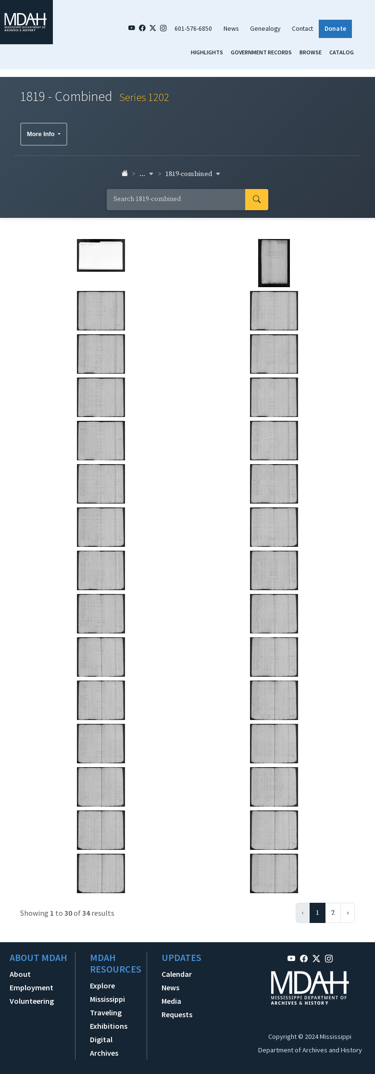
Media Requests (177, 1007)
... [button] (146, 174)
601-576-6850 (193, 29)
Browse (311, 52)
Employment (31, 987)
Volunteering (32, 1001)
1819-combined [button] (193, 174)
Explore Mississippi (107, 992)
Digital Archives (104, 1046)
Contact (302, 29)
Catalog (341, 52)
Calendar (177, 974)
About (20, 974)
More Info (41, 134)
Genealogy (265, 29)
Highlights (207, 52)
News (231, 29)
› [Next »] (348, 913)
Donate (335, 29)
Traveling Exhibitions (108, 1019)
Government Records (261, 52)
